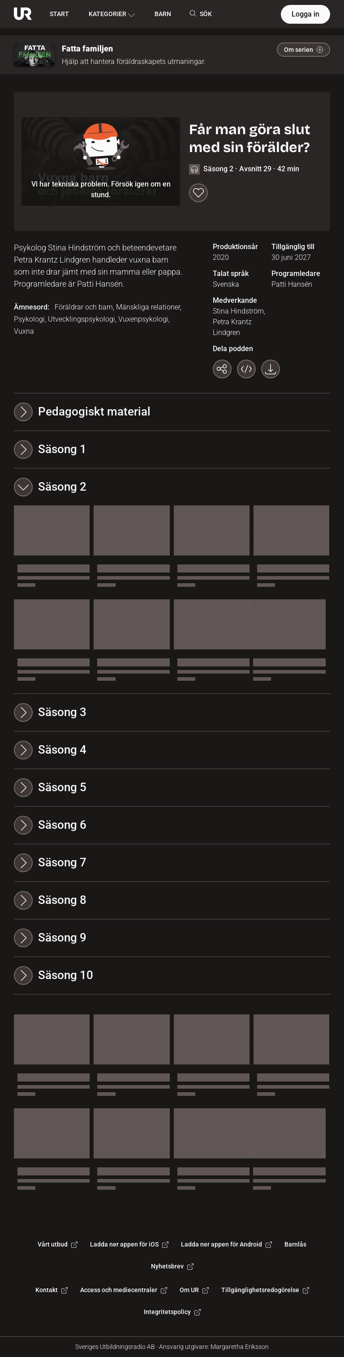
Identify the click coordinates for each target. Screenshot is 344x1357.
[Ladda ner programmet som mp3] (270, 369)
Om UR (194, 1289)
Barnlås (295, 1244)
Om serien (303, 49)
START (59, 13)
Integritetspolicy (172, 1311)
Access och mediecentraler (123, 1289)
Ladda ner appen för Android (226, 1244)
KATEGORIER (112, 14)
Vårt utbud (57, 1244)
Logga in (305, 14)
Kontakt (51, 1289)
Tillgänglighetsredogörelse (265, 1289)
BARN (163, 13)
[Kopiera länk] (222, 369)
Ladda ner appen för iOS (129, 1244)
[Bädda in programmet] (246, 369)
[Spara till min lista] (198, 192)
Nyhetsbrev (172, 1266)
